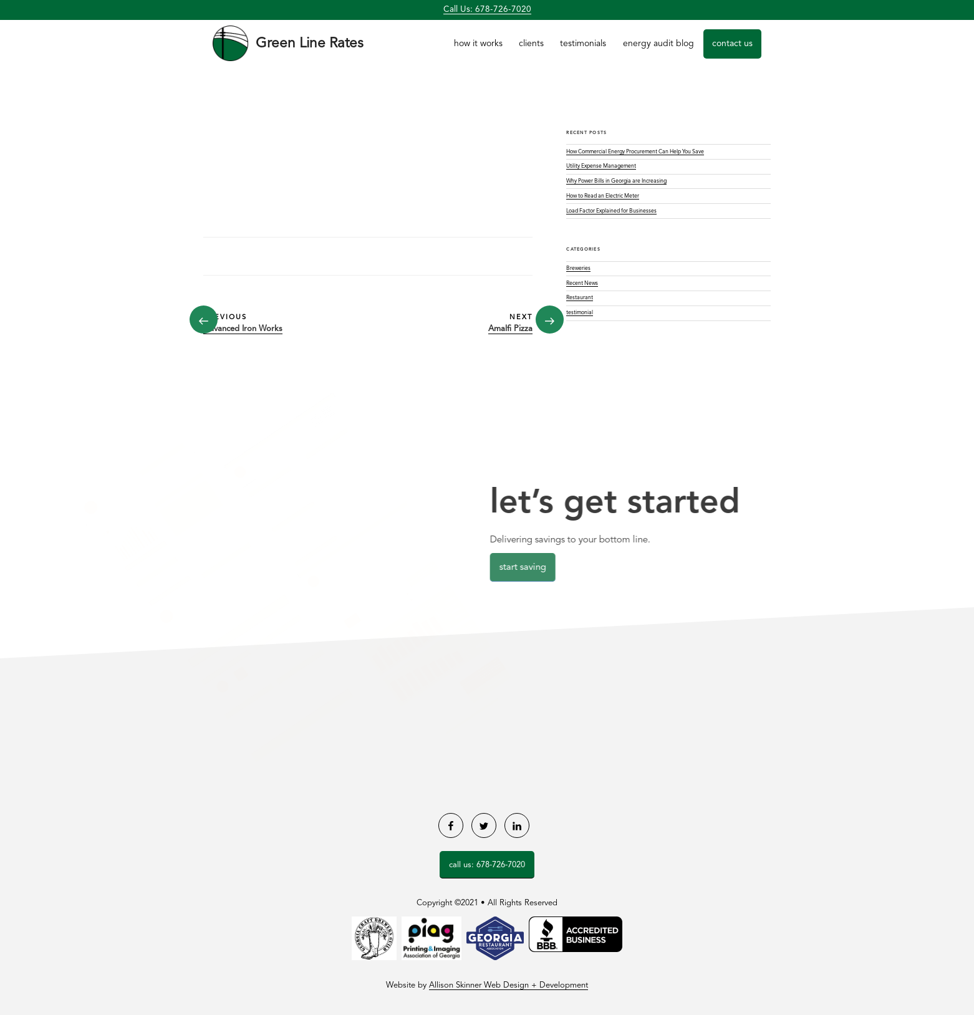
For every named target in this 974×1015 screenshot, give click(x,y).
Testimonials (583, 43)
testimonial (579, 312)
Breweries (578, 268)
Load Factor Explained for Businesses (611, 211)
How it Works (478, 43)
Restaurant (579, 298)
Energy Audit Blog (658, 43)
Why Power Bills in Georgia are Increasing (616, 181)
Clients (531, 43)
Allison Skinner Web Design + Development (508, 985)
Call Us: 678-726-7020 (487, 10)
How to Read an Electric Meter (602, 196)
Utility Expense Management (601, 166)
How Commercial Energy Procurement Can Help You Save (635, 152)
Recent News (582, 283)
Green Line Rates (310, 44)
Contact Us (732, 43)
